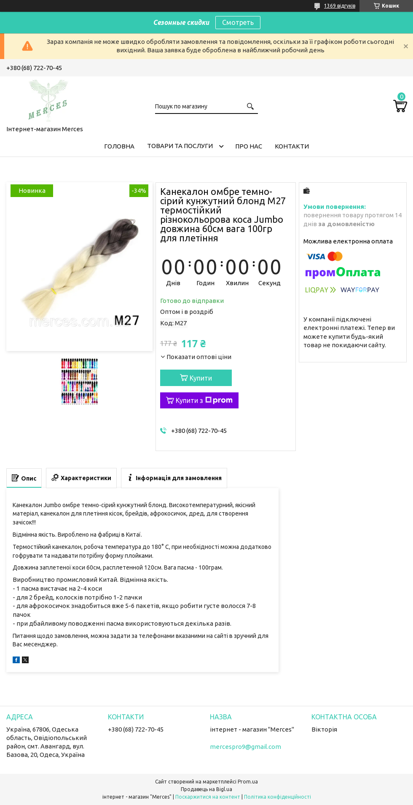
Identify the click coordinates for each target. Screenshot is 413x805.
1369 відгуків (339, 5)
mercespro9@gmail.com (245, 746)
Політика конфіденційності (277, 797)
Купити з (204, 400)
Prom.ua (248, 781)
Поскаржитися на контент (207, 797)
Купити (201, 378)
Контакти (292, 146)
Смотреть (238, 22)
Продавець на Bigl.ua (206, 789)
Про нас (248, 146)
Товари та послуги (180, 145)
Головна (119, 146)
